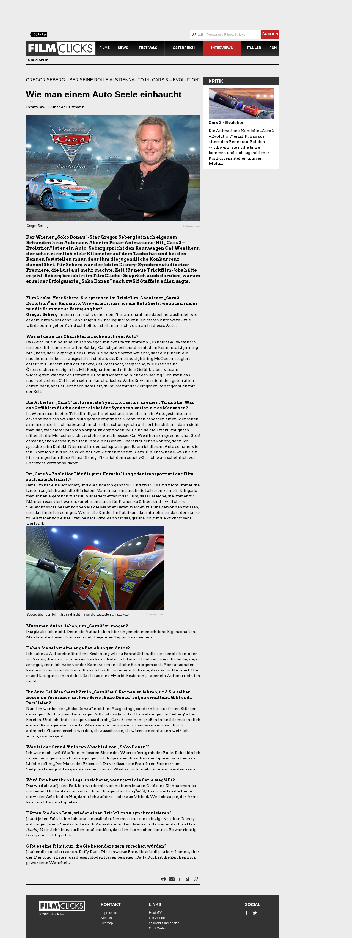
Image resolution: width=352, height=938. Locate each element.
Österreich (184, 48)
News (123, 48)
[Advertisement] (159, 15)
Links (155, 904)
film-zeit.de (157, 918)
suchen (270, 34)
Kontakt (111, 904)
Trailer (254, 48)
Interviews (222, 48)
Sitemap (107, 923)
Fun (273, 48)
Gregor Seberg (45, 80)
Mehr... (216, 163)
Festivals (148, 48)
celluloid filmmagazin (164, 923)
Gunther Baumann (66, 107)
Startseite (38, 60)
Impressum (109, 913)
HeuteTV (155, 913)
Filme (104, 48)
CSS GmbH (157, 928)
